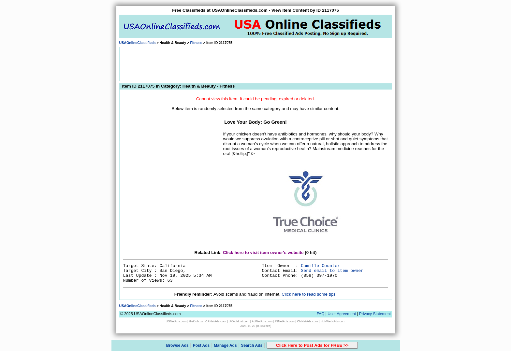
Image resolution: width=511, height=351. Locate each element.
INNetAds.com (285, 321)
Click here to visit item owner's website (263, 252)
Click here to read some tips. (309, 294)
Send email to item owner (332, 270)
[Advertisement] (255, 63)
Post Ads (201, 345)
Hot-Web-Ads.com (332, 321)
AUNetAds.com (262, 321)
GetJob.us (196, 321)
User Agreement (342, 314)
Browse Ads (177, 345)
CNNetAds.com (307, 321)
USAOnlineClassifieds (137, 43)
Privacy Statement (375, 314)
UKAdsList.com (238, 321)
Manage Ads (225, 345)
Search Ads (252, 345)
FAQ (320, 314)
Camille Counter (320, 265)
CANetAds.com (215, 321)
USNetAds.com (176, 321)
